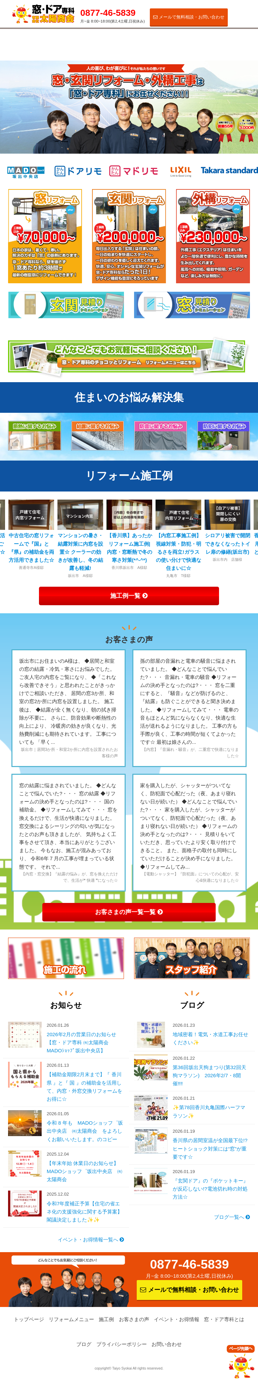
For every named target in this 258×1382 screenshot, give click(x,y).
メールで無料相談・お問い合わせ (188, 17)
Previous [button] (11, 539)
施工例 (84, 40)
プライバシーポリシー (121, 1344)
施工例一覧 (129, 595)
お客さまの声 (132, 40)
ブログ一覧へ (232, 1217)
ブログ (83, 1344)
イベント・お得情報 (180, 42)
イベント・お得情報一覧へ (91, 1240)
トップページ (29, 1319)
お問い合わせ (167, 1344)
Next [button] (246, 539)
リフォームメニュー (36, 42)
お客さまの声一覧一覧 (128, 912)
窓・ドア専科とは (228, 42)
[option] (129, 535)
